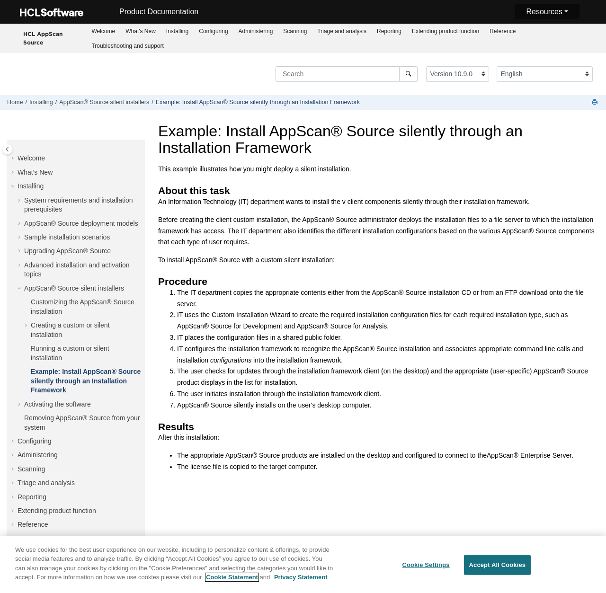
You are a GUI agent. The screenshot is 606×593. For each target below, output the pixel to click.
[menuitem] (103, 31)
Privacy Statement (301, 581)
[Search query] (347, 73)
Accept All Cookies (497, 569)
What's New (140, 31)
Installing (177, 31)
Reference (503, 31)
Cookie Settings (425, 569)
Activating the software (57, 404)
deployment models (81, 223)
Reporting (389, 31)
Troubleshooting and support (127, 46)
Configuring (213, 31)
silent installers (104, 102)
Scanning (295, 31)
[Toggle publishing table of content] (7, 149)
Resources (544, 12)
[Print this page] (595, 102)
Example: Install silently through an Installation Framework (258, 102)
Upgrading (67, 251)
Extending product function (445, 31)
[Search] (408, 73)
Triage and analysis (341, 31)
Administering (256, 31)
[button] (14, 158)
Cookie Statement (232, 581)
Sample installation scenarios (67, 237)
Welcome (103, 31)
